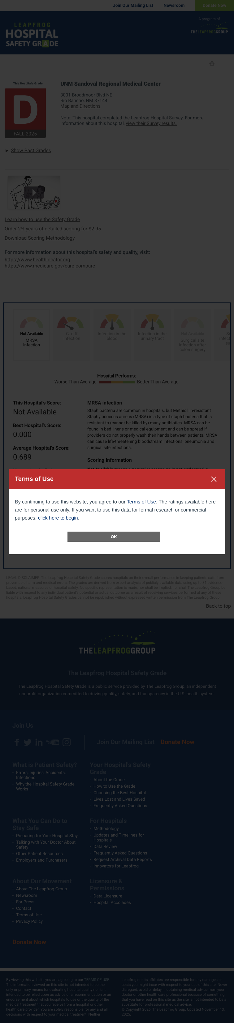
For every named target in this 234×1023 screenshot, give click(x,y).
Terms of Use (141, 502)
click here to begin (58, 518)
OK (114, 536)
